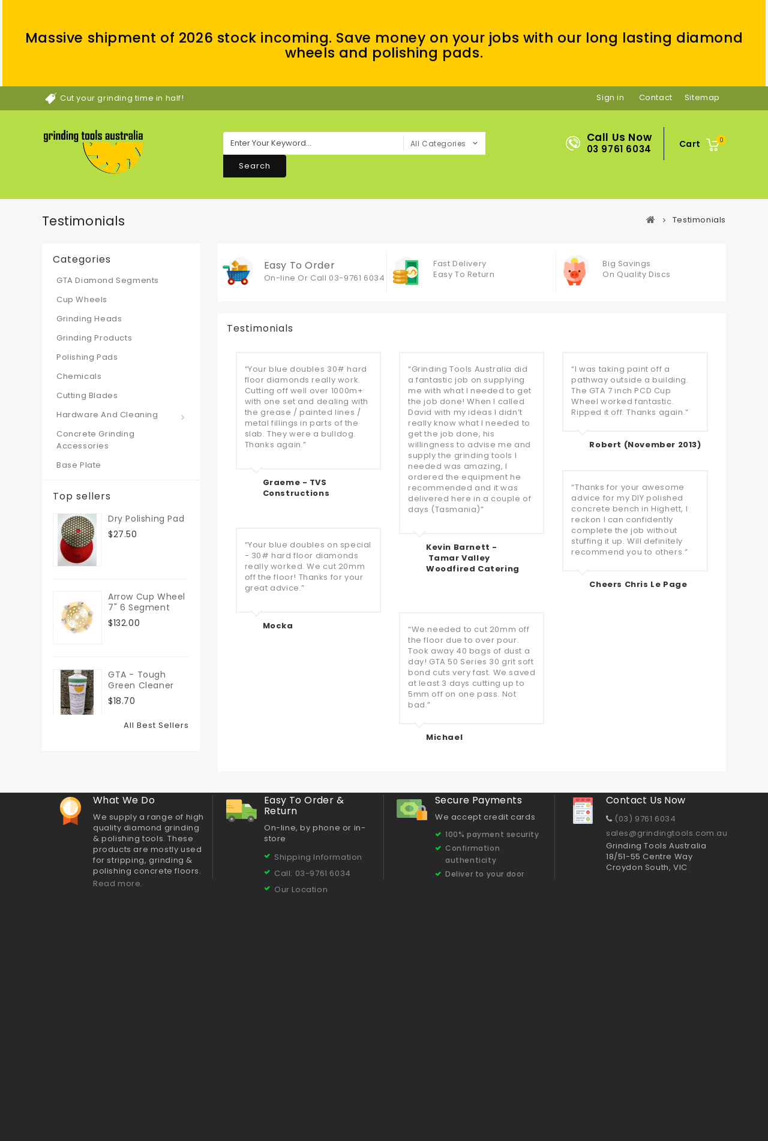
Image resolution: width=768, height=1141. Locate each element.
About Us (228, 1103)
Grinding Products (94, 338)
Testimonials (280, 1103)
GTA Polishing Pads (627, 1103)
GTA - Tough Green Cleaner (141, 674)
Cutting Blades (87, 395)
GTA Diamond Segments (107, 280)
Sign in (610, 97)
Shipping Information (318, 1007)
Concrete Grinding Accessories (95, 439)
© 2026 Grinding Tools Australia (106, 1129)
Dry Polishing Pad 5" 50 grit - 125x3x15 (146, 836)
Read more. (118, 1033)
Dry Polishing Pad (146, 513)
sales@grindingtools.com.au (667, 983)
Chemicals (78, 376)
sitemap (702, 97)
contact (656, 97)
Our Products (494, 1103)
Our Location (301, 1039)
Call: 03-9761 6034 (312, 1023)
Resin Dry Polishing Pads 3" (145, 752)
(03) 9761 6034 (645, 968)
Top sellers (82, 496)
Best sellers (85, 1103)
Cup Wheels (81, 299)
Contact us (139, 1103)
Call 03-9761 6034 (347, 278)
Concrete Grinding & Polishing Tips (387, 1103)
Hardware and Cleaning (107, 414)
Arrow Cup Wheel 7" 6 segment (146, 596)
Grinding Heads (89, 318)
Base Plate (78, 465)
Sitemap (690, 1103)
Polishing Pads (87, 357)
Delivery (185, 1103)
